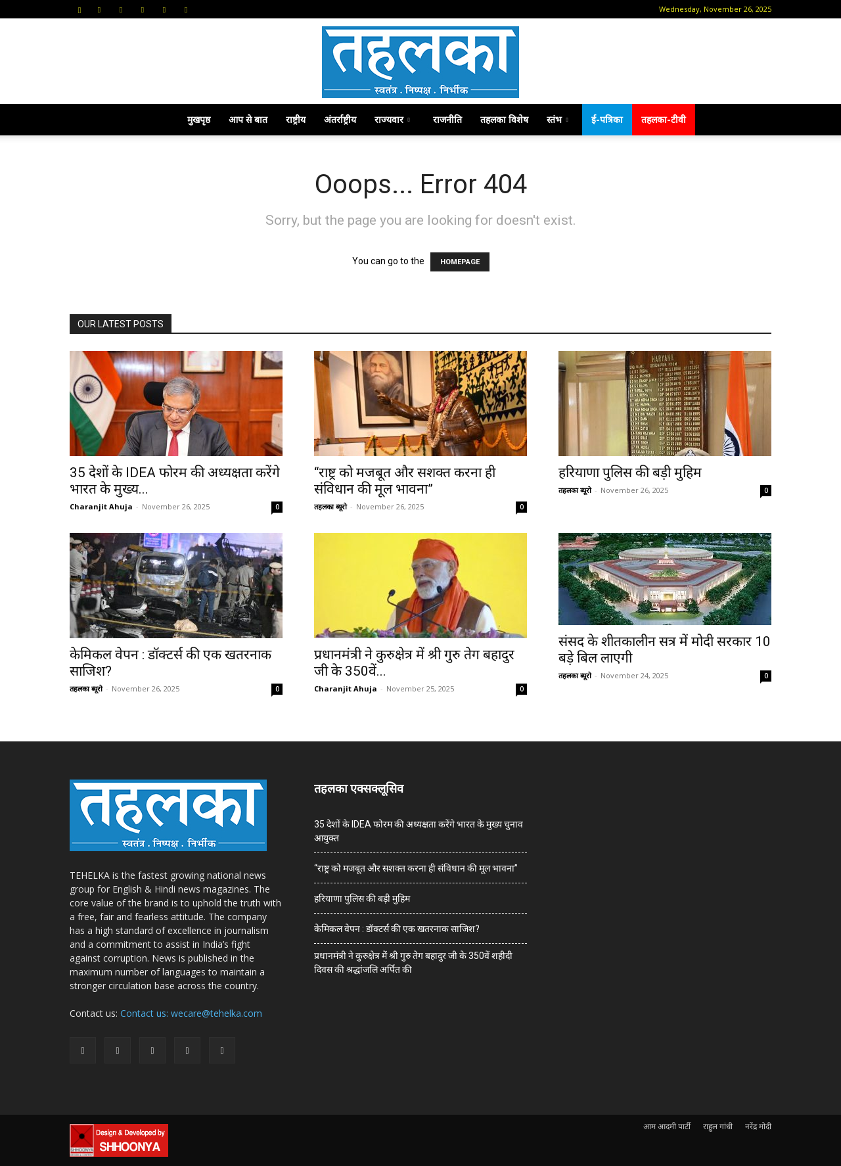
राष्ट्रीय (296, 119)
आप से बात (248, 119)
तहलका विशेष (504, 119)
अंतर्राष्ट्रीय (340, 119)
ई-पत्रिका (607, 119)
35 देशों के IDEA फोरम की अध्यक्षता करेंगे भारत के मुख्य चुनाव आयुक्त (418, 831)
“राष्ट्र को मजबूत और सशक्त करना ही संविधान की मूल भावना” (404, 481)
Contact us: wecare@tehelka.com (191, 1013)
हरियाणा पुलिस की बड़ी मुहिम (630, 472)
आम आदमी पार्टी (667, 1126)
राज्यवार (392, 119)
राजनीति (447, 119)
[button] (79, 9)
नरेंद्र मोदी (758, 1126)
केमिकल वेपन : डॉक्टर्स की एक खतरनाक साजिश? (397, 928)
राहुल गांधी (718, 1126)
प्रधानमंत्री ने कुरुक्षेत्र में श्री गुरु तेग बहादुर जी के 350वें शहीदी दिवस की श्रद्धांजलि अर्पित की (413, 962)
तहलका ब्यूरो (330, 506)
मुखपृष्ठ (198, 119)
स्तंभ (557, 119)
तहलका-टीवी (663, 119)
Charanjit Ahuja (101, 506)
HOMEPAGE (460, 262)
